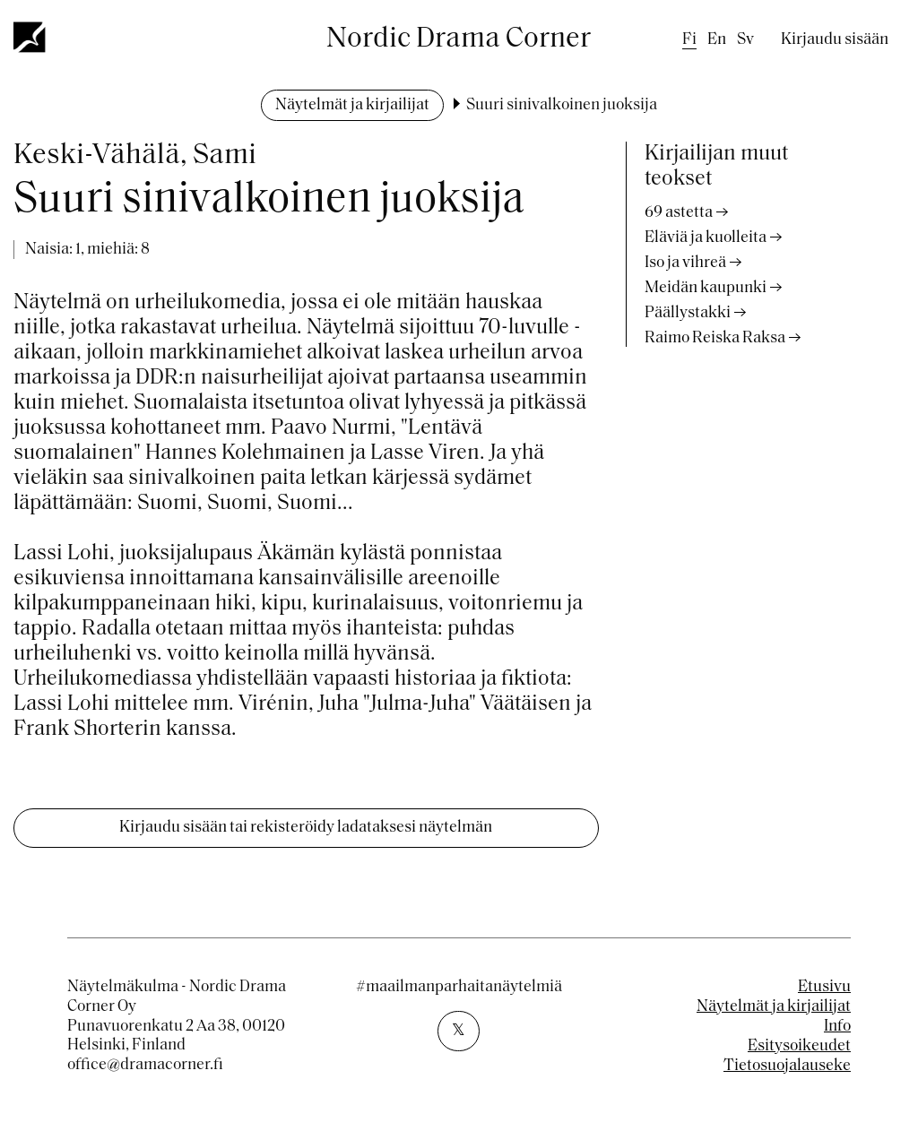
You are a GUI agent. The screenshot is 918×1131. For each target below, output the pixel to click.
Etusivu (824, 987)
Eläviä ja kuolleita (705, 237)
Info (837, 1026)
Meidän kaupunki (705, 288)
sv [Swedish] (745, 39)
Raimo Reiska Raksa (715, 338)
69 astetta (679, 212)
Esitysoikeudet (799, 1046)
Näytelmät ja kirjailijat (352, 105)
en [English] (716, 39)
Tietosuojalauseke (787, 1066)
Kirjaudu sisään (834, 39)
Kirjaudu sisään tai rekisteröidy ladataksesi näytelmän (305, 827)
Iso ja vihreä (685, 263)
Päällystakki (688, 313)
